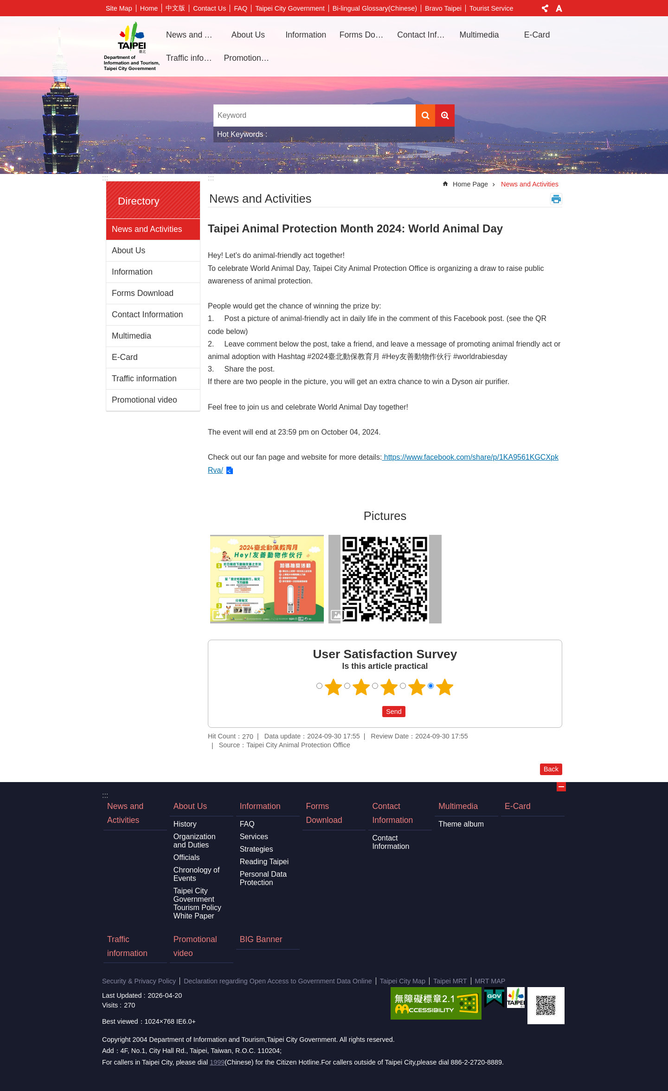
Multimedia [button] (479, 34)
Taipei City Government (290, 8)
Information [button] (305, 34)
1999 (217, 1062)
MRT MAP (490, 981)
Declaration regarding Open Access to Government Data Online (278, 981)
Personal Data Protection (263, 878)
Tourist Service (491, 8)
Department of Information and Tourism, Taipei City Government (131, 46)
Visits (110, 1005)
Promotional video (249, 58)
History (185, 824)
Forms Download (365, 34)
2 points (361, 687)
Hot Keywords (240, 134)
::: (105, 178)
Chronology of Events (196, 874)
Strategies (256, 849)
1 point (333, 687)
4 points (417, 687)
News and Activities (191, 34)
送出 (373, 711)
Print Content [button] (556, 199)
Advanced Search (445, 115)
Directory (139, 201)
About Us (128, 250)
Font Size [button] (559, 8)
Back (551, 769)
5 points (445, 687)
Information (132, 271)
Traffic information (191, 58)
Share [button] (545, 8)
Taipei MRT (450, 981)
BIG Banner (261, 939)
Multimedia (131, 335)
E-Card (537, 34)
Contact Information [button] (422, 34)
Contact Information (147, 314)
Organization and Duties (194, 841)
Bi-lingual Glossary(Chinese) (375, 8)
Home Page (470, 184)
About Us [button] (248, 34)
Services (254, 837)
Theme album (461, 824)
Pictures (385, 515)
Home (149, 8)
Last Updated (122, 995)
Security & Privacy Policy (139, 981)
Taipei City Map (402, 981)
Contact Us (209, 8)
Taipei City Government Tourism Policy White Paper (197, 903)
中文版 (175, 8)
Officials (186, 857)
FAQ (240, 8)
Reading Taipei (264, 862)
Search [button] (425, 115)
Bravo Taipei (443, 8)
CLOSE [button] (561, 786)
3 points (389, 687)
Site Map (119, 8)
